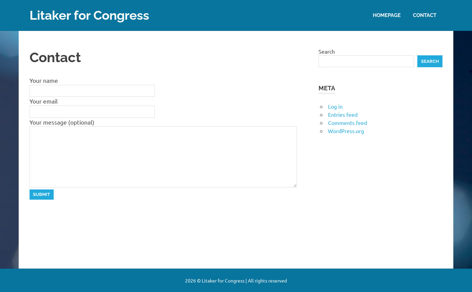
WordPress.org (346, 130)
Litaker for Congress (92, 15)
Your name (44, 80)
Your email (44, 101)
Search (327, 51)
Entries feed (343, 114)
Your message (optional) (62, 121)
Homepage (387, 15)
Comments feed (347, 122)
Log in (335, 106)
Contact (424, 15)
